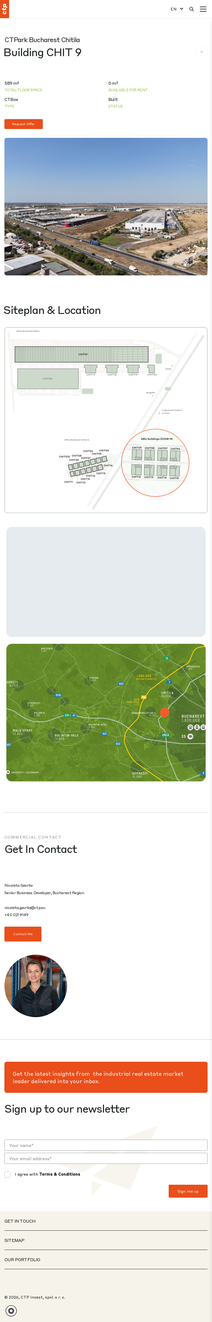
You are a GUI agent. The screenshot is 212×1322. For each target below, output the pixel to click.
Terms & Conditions (59, 1174)
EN (174, 9)
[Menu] (203, 9)
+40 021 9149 (16, 914)
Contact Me (23, 934)
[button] (11, 1310)
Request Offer (23, 124)
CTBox (11, 99)
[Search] (191, 9)
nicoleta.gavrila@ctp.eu (24, 907)
